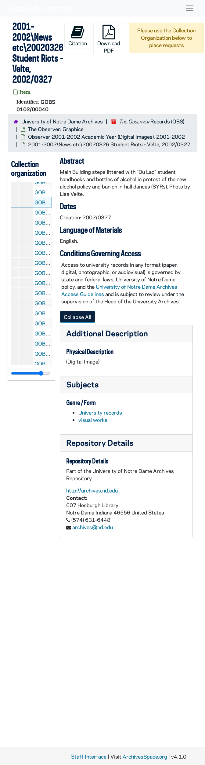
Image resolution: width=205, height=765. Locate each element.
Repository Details (99, 442)
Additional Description (107, 333)
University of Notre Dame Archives (62, 121)
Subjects (82, 384)
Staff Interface (88, 756)
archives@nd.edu (92, 527)
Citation (77, 35)
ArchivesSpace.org (145, 756)
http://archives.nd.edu (92, 490)
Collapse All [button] (77, 316)
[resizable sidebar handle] (30, 373)
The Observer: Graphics (56, 129)
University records (100, 412)
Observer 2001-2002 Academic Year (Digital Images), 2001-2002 (106, 136)
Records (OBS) (151, 121)
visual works (92, 419)
